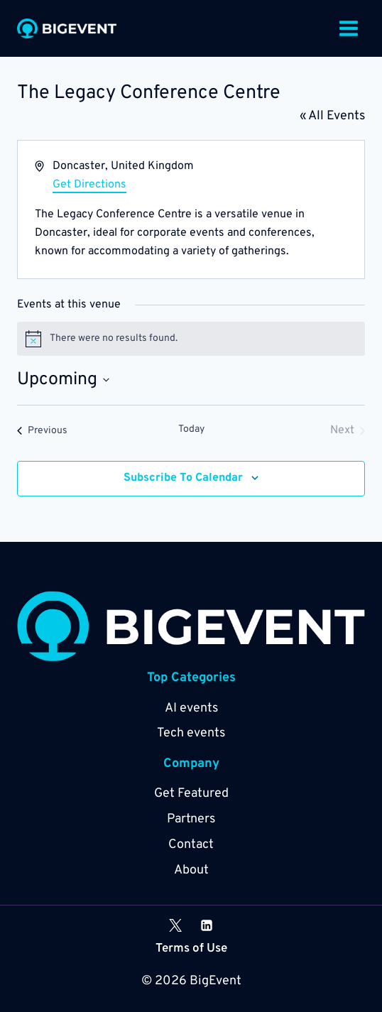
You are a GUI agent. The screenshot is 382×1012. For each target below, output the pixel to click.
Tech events (191, 733)
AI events (191, 708)
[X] (175, 925)
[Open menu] (348, 28)
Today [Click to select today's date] (191, 429)
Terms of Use (191, 949)
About (191, 870)
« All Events (332, 116)
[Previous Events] (42, 430)
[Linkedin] (206, 925)
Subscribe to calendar (183, 478)
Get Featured (191, 793)
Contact (191, 845)
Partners (191, 819)
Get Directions (89, 185)
